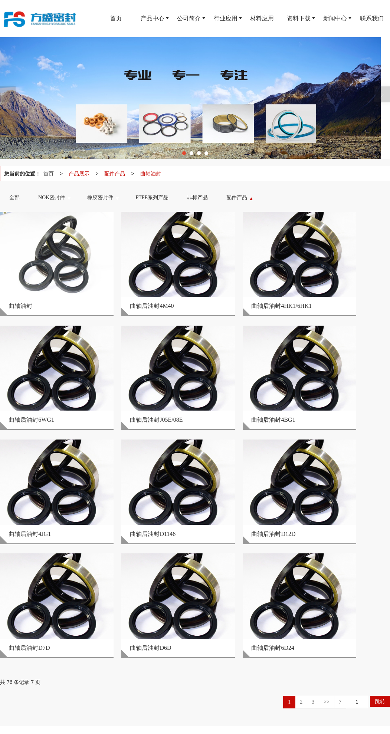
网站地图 (168, 724)
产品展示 (79, 174)
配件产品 (114, 174)
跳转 (380, 543)
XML (187, 724)
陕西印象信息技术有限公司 (128, 724)
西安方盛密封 (64, 724)
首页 (48, 174)
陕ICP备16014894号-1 (233, 724)
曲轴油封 (150, 174)
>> (327, 543)
